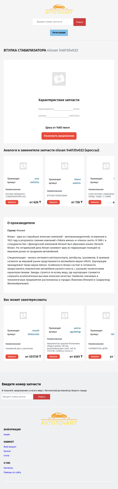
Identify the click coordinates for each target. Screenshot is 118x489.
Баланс (7, 451)
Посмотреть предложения (59, 135)
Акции (7, 434)
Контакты (8, 468)
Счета (6, 455)
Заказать (12, 202)
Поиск (79, 22)
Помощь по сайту (12, 472)
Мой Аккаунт (10, 447)
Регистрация (59, 32)
